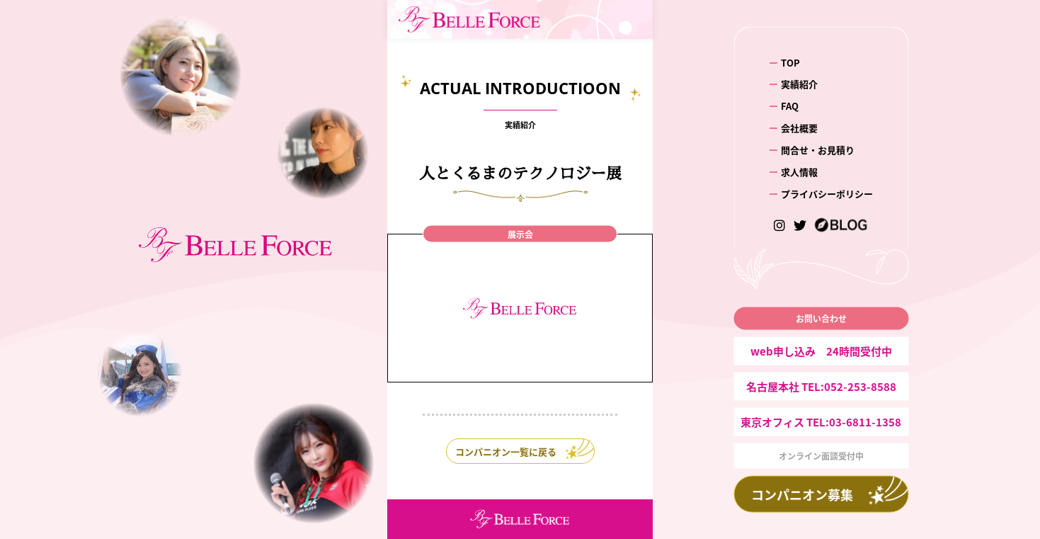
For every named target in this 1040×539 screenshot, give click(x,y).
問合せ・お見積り (818, 150)
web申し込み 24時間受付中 (821, 351)
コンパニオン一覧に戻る (505, 451)
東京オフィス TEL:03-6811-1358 (821, 421)
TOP (790, 62)
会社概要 (799, 128)
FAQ (790, 106)
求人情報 (799, 171)
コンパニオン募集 (802, 494)
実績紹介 (799, 84)
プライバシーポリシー (827, 193)
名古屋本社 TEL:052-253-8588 (821, 386)
